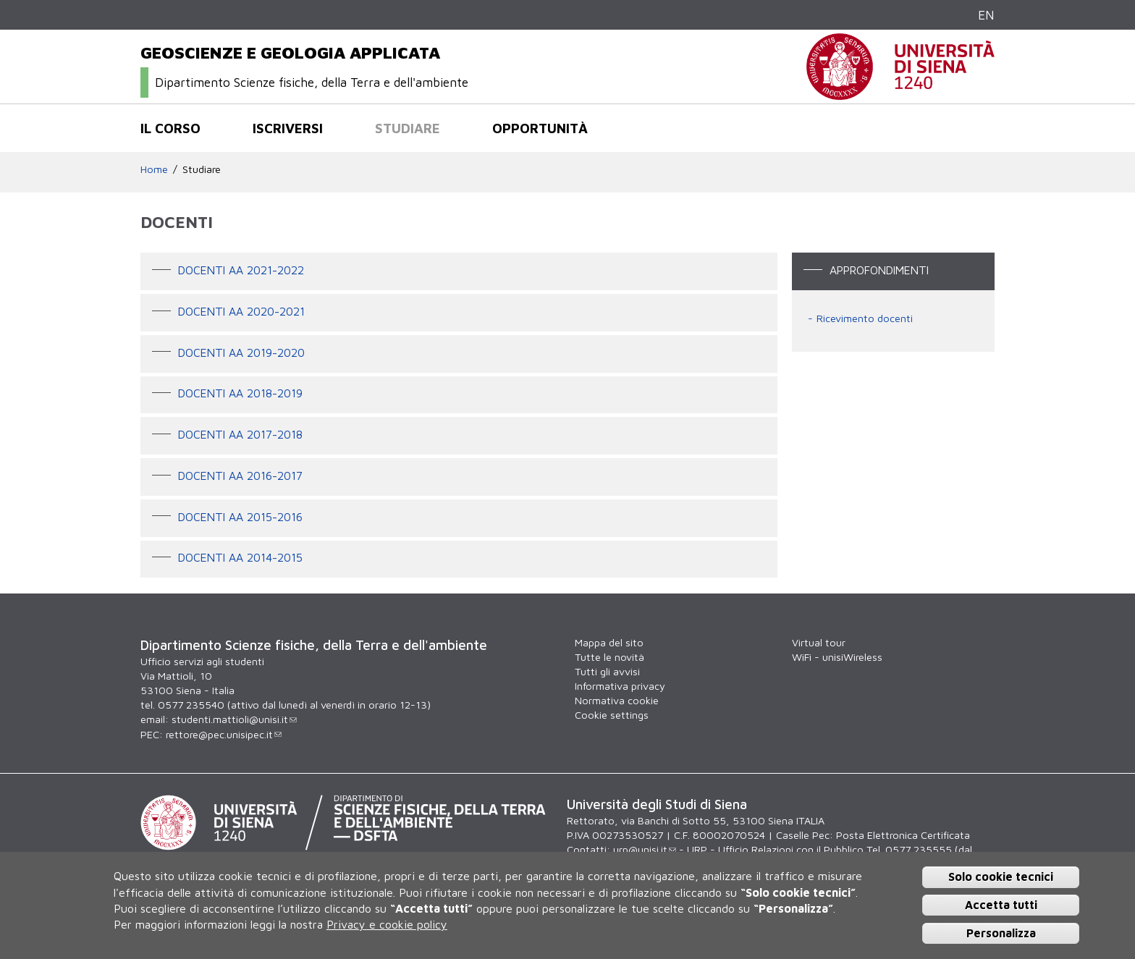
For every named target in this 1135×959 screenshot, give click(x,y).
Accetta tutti (1001, 904)
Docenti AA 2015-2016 (240, 516)
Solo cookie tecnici (1000, 876)
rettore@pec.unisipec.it (224, 734)
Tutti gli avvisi (607, 671)
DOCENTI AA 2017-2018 (240, 434)
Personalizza (1001, 932)
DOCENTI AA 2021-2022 (241, 269)
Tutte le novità (609, 657)
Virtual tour (818, 642)
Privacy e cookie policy (386, 924)
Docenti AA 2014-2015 (240, 558)
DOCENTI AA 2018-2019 (240, 393)
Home (154, 169)
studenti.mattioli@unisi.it (234, 719)
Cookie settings (612, 715)
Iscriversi (288, 128)
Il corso (170, 128)
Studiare (407, 128)
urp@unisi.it (644, 849)
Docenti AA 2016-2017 (240, 475)
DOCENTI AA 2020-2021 (241, 311)
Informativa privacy (620, 686)
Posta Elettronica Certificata (903, 835)
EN (986, 14)
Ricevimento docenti (865, 318)
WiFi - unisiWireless (837, 657)
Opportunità (540, 128)
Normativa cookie (617, 700)
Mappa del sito (609, 642)
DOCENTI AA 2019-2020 (241, 352)
